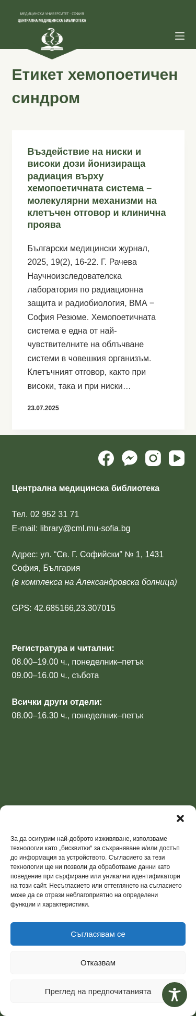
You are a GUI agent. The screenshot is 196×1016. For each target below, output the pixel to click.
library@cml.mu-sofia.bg (85, 528)
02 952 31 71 (54, 514)
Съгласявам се (98, 933)
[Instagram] (153, 458)
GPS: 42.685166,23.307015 (64, 608)
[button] (180, 818)
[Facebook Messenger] (129, 458)
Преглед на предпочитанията (98, 991)
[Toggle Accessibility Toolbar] (174, 994)
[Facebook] (106, 458)
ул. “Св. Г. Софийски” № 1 (90, 554)
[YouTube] (177, 458)
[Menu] (180, 36)
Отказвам (98, 962)
